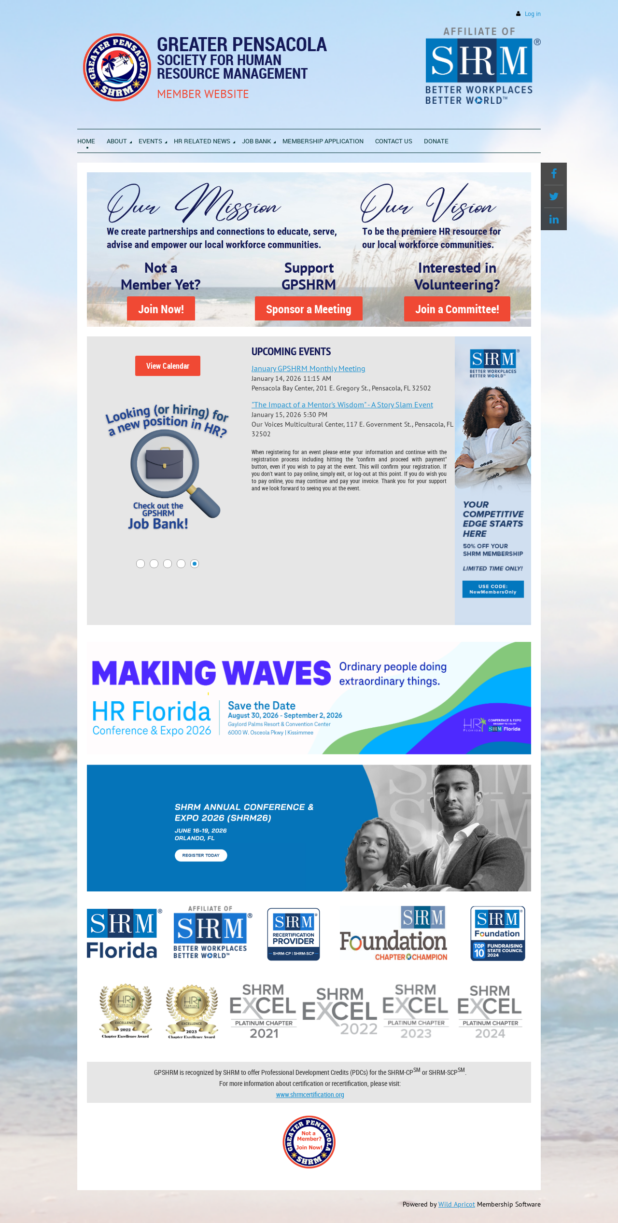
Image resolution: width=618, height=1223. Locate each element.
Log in (533, 14)
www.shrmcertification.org (310, 1094)
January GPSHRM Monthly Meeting (308, 368)
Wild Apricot (456, 1204)
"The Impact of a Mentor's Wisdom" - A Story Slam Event (342, 404)
